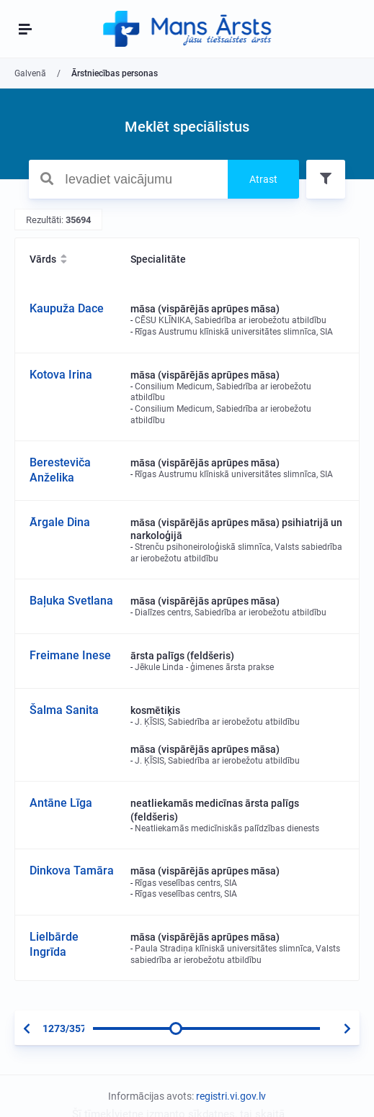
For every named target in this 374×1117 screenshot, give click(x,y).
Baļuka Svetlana (71, 600)
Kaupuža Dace (67, 308)
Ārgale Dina (60, 522)
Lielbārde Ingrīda (54, 944)
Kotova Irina (61, 374)
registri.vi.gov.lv (231, 1096)
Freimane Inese (70, 655)
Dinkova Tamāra (72, 870)
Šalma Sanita (64, 710)
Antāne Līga (61, 803)
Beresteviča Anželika (60, 470)
